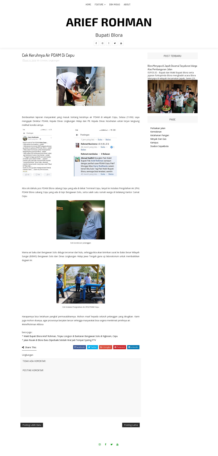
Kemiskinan (156, 131)
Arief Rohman (109, 22)
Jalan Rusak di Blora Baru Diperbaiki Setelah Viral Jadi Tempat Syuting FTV (60, 340)
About (127, 4)
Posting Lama (131, 424)
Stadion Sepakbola (159, 146)
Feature (99, 4)
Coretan (44, 60)
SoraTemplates (99, 450)
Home (88, 4)
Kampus (154, 142)
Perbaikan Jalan (157, 128)
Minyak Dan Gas (158, 138)
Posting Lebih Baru (31, 424)
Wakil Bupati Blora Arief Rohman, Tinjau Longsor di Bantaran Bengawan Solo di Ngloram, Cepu (71, 336)
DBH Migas (114, 4)
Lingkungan (54, 60)
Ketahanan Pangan (159, 135)
